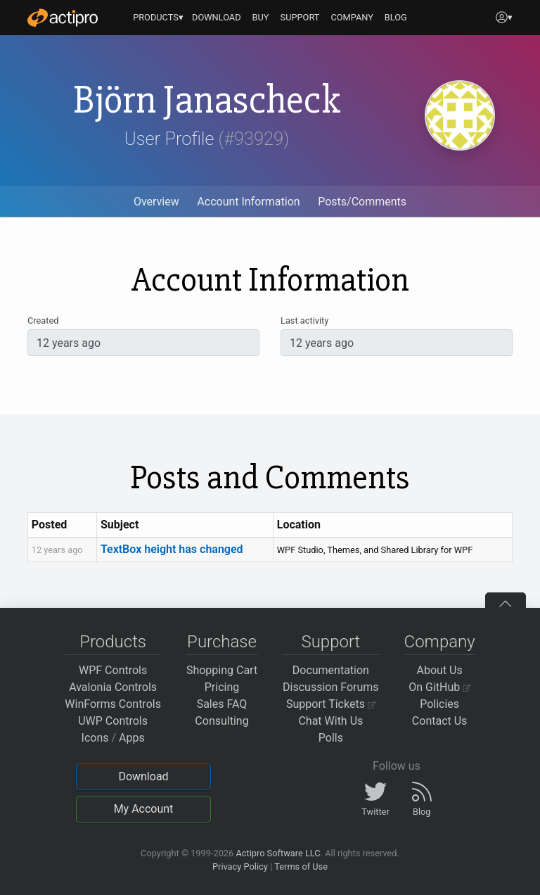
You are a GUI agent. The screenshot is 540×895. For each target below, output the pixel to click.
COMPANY (351, 17)
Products (112, 642)
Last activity (304, 320)
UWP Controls (113, 721)
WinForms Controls (113, 704)
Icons (95, 737)
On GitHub (439, 687)
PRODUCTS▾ (158, 17)
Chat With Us (330, 721)
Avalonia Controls (113, 687)
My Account (144, 808)
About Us (440, 670)
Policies (439, 704)
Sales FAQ (222, 704)
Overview (156, 201)
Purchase (222, 642)
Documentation (330, 670)
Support (330, 642)
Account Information (248, 201)
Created (42, 320)
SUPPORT (300, 17)
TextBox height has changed (172, 549)
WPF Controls (113, 670)
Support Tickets (330, 704)
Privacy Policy (240, 866)
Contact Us (440, 721)
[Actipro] (62, 18)
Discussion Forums (331, 687)
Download (143, 776)
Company (439, 642)
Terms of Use (301, 866)
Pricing (222, 687)
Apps (132, 737)
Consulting (221, 721)
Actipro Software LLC (278, 853)
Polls (331, 737)
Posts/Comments (362, 201)
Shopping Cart (221, 670)
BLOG (396, 17)
